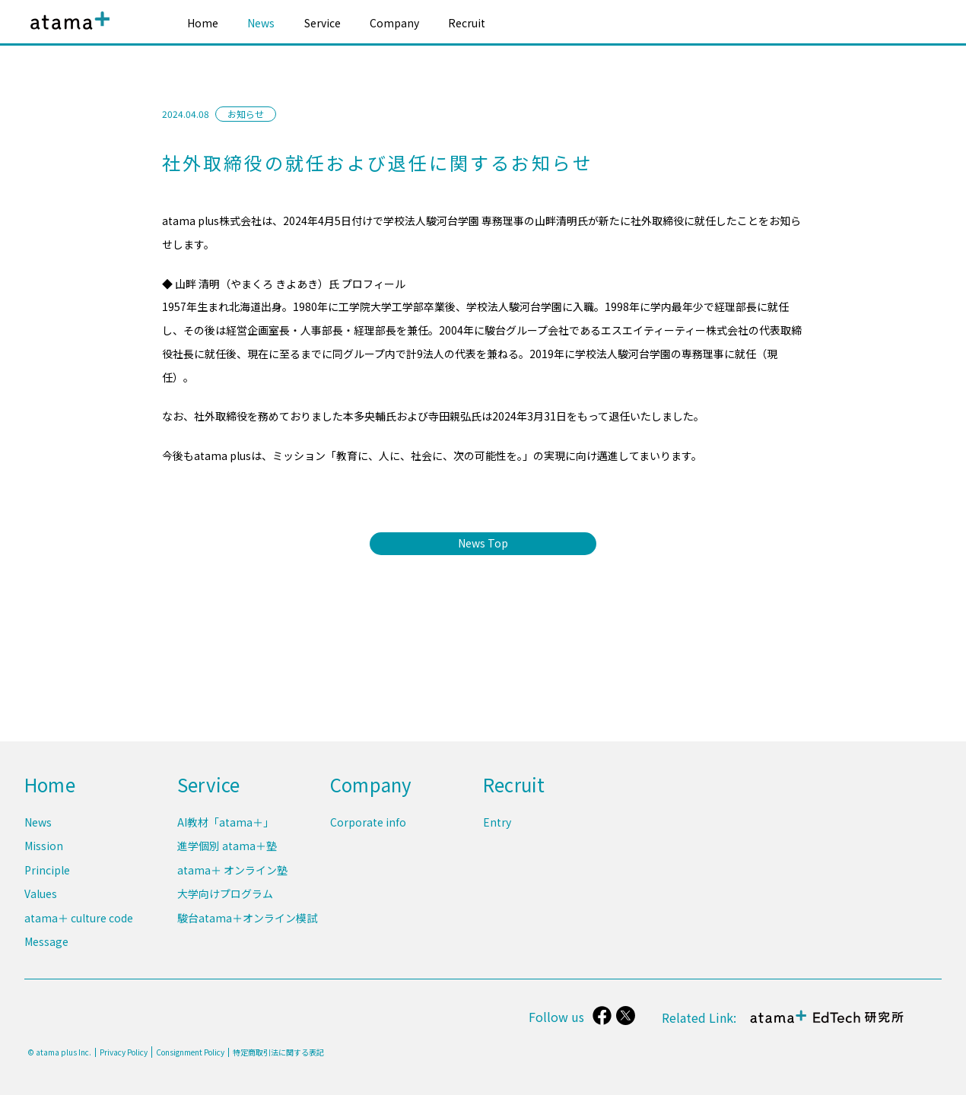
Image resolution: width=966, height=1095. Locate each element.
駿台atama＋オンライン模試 (247, 918)
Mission (43, 848)
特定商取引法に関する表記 (278, 1052)
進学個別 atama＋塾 (227, 848)
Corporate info (368, 825)
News (261, 22)
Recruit (466, 22)
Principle (47, 872)
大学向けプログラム (225, 895)
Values (40, 895)
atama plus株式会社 (67, 32)
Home (202, 22)
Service (322, 22)
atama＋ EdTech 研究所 (826, 1025)
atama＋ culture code (78, 918)
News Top (483, 543)
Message (46, 942)
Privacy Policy (124, 1052)
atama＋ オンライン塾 (232, 872)
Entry (497, 825)
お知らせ (245, 113)
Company (394, 22)
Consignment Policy (190, 1052)
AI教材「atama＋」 (225, 825)
